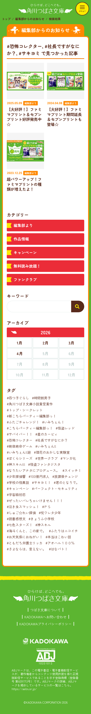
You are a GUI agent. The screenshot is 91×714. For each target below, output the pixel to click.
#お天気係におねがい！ (25, 536)
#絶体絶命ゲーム (19, 446)
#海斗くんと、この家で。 (26, 530)
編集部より (23, 225)
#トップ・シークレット (25, 410)
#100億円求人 (39, 476)
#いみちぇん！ (53, 422)
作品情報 (21, 239)
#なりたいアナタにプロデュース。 (33, 470)
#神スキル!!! (16, 464)
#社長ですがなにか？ (51, 440)
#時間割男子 (41, 397)
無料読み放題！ (27, 266)
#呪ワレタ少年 (50, 512)
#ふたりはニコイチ (63, 530)
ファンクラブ (25, 279)
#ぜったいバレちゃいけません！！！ (35, 500)
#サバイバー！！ (19, 434)
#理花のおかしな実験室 (52, 452)
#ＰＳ (46, 506)
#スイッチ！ (71, 470)
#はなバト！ (58, 548)
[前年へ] (14, 332)
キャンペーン (25, 252)
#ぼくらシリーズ (19, 458)
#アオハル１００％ (60, 542)
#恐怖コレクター (19, 440)
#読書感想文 (16, 518)
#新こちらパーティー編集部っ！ (31, 416)
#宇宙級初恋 (16, 494)
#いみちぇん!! (45, 446)
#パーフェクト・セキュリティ (55, 488)
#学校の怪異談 (18, 482)
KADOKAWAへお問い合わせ (45, 616)
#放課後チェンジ (65, 476)
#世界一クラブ (46, 458)
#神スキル (43, 524)
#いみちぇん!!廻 (19, 452)
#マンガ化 (68, 458)
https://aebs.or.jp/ (24, 689)
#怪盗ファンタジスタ (44, 464)
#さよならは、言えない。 (26, 548)
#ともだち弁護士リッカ (25, 542)
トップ (6, 19)
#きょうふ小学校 (41, 518)
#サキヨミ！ (41, 482)
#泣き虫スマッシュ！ (23, 506)
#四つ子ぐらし (18, 397)
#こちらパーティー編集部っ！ (30, 428)
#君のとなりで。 (66, 482)
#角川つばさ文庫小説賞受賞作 (30, 403)
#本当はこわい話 (58, 536)
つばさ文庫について (45, 609)
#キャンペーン (18, 488)
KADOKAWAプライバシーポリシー (45, 623)
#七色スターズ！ (19, 524)
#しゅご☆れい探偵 (21, 512)
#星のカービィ (46, 434)
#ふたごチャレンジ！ (23, 422)
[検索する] (77, 306)
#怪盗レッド (65, 428)
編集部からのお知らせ (29, 19)
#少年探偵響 (16, 476)
